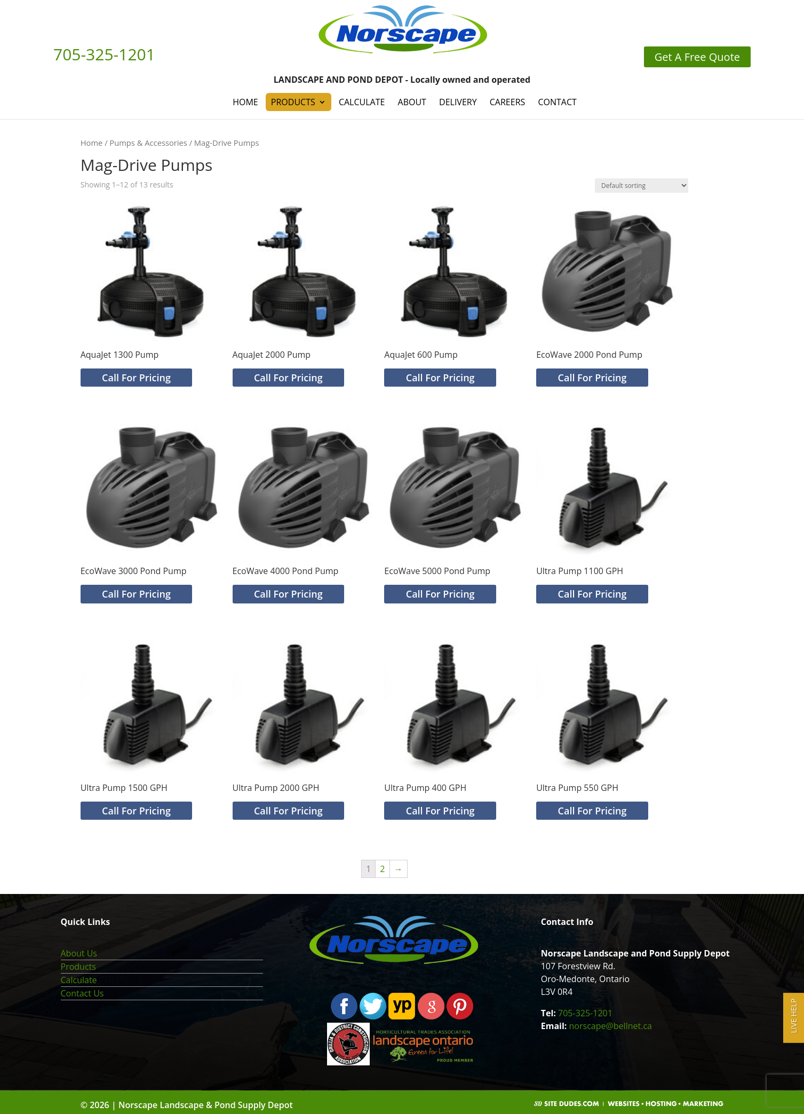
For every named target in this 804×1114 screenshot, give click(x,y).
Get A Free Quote (697, 57)
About (412, 102)
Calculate (362, 102)
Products (293, 102)
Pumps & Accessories (148, 142)
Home (245, 102)
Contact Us (82, 993)
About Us (79, 953)
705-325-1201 (585, 1013)
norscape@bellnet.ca (610, 1026)
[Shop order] (641, 185)
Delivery (458, 102)
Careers (508, 102)
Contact (557, 102)
